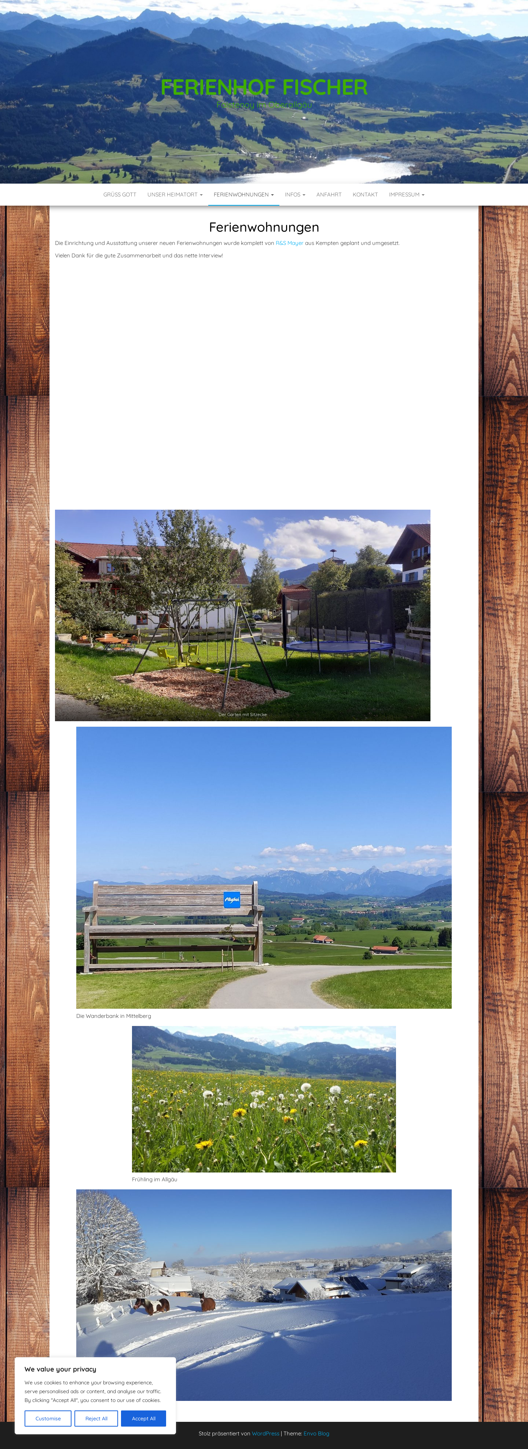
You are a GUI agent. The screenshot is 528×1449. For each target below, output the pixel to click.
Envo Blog (316, 1433)
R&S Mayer (290, 242)
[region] (95, 1395)
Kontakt (365, 194)
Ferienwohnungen (244, 194)
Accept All (143, 1418)
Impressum (407, 194)
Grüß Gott (119, 194)
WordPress (265, 1433)
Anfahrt (329, 194)
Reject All (96, 1418)
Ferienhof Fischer (264, 86)
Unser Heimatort (175, 194)
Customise (48, 1418)
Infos (295, 194)
